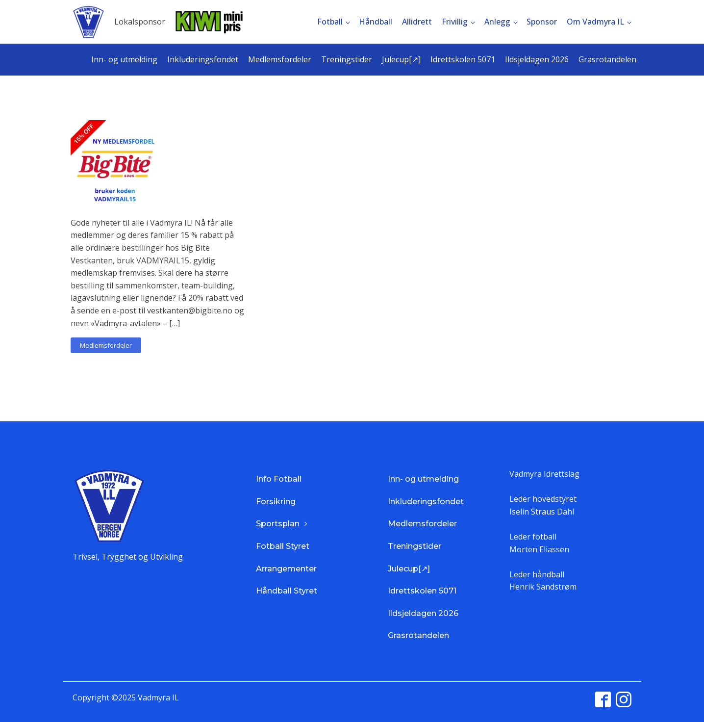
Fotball (330, 21)
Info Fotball (279, 479)
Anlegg (497, 21)
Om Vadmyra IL (595, 21)
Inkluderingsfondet (202, 59)
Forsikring (276, 501)
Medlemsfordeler (279, 59)
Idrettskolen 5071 (462, 59)
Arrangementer (286, 568)
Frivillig (455, 21)
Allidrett (417, 21)
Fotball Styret (282, 546)
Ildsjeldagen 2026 (537, 59)
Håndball (375, 21)
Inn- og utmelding (124, 59)
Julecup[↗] (401, 59)
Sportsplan (278, 523)
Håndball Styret (286, 590)
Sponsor (542, 21)
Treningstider (346, 59)
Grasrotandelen (607, 59)
